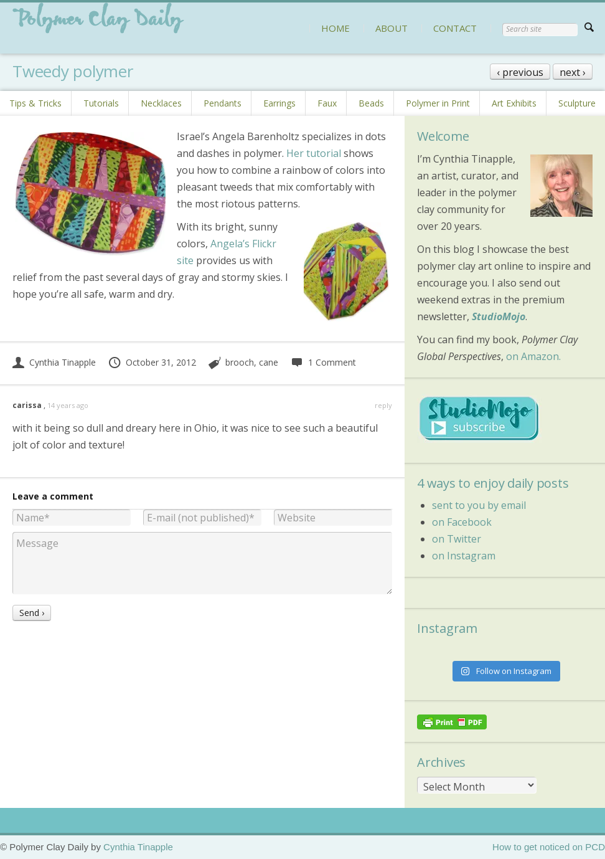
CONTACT (455, 28)
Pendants (223, 103)
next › (573, 72)
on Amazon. (533, 356)
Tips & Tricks (35, 103)
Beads (371, 103)
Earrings (279, 103)
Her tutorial (313, 153)
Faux (327, 103)
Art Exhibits (514, 103)
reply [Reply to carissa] (383, 405)
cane (268, 362)
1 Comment (323, 362)
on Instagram (463, 555)
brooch (239, 362)
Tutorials (101, 103)
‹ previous (520, 72)
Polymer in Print (438, 103)
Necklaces (161, 103)
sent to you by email (479, 505)
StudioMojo (498, 316)
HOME (335, 28)
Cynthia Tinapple (54, 362)
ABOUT (391, 28)
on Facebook (462, 522)
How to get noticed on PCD (548, 847)
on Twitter (456, 539)
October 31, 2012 (151, 362)
